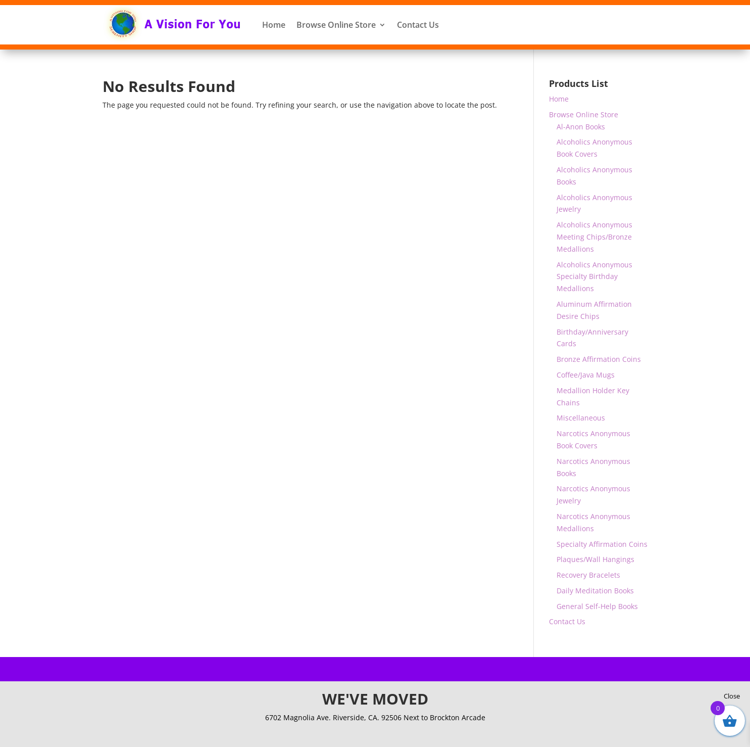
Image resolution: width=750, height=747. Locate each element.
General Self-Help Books (597, 606)
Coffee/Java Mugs (586, 375)
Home (273, 24)
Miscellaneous (581, 418)
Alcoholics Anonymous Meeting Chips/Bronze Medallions (594, 237)
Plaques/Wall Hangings (595, 559)
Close (732, 696)
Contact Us (418, 24)
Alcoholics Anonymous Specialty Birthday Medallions (594, 277)
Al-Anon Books (581, 126)
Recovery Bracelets (588, 575)
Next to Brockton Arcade (444, 717)
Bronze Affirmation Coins (599, 359)
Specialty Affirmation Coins (602, 544)
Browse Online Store (336, 24)
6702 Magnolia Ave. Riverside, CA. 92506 (334, 717)
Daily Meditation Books (595, 590)
